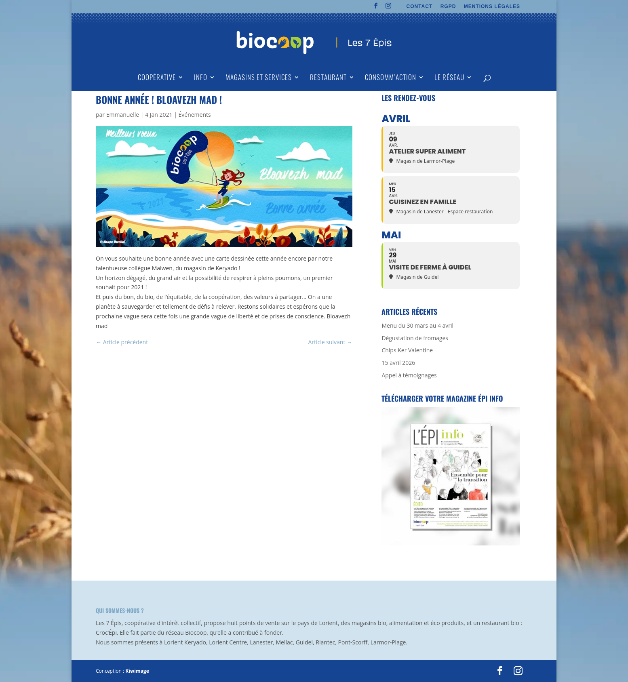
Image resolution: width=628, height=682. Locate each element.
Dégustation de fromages (414, 338)
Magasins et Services (258, 78)
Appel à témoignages (408, 375)
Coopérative (157, 78)
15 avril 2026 (398, 362)
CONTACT (420, 6)
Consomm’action (390, 78)
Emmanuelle (122, 114)
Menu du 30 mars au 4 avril (417, 325)
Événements (195, 114)
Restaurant (328, 78)
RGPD (448, 6)
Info (200, 78)
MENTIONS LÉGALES (492, 6)
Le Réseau (449, 78)
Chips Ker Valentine (407, 350)
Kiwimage (137, 670)
